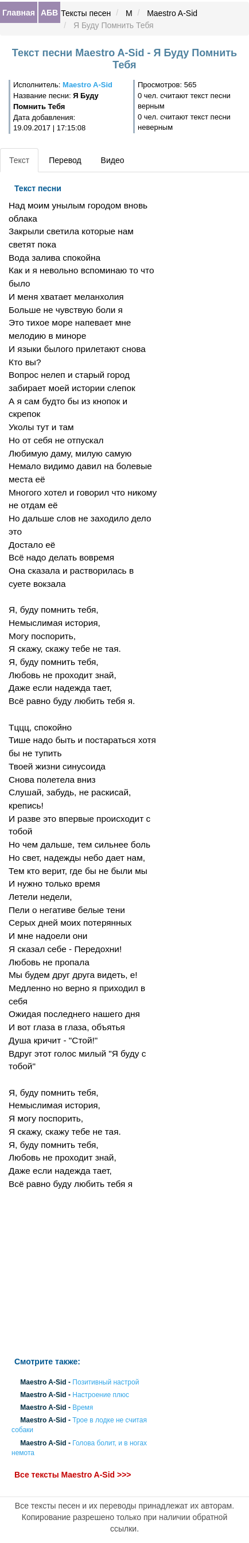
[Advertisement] (83, 1273)
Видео (112, 160)
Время (82, 1407)
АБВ (49, 12)
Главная (18, 12)
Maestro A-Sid (172, 13)
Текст (19, 160)
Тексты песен (86, 13)
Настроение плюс (100, 1395)
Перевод (65, 160)
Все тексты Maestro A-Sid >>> (72, 1474)
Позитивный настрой (105, 1382)
